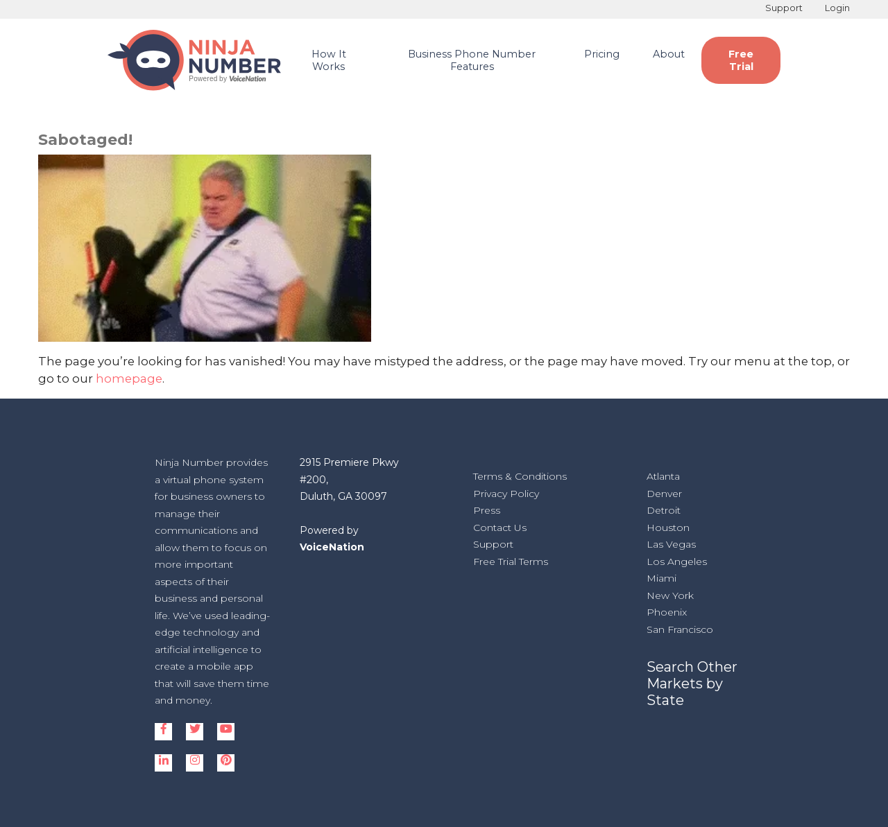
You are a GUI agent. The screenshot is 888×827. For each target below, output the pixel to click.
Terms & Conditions (520, 476)
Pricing (602, 54)
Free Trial (740, 60)
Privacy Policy (506, 493)
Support (784, 8)
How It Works (328, 60)
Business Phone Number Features (472, 60)
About (669, 54)
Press (486, 510)
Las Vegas (671, 544)
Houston (668, 527)
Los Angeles (677, 561)
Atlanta (663, 476)
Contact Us (500, 527)
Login (837, 8)
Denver (664, 493)
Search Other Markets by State (692, 683)
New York (670, 595)
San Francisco (680, 629)
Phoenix (667, 612)
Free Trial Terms (510, 561)
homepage (129, 378)
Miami (661, 578)
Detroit (664, 510)
